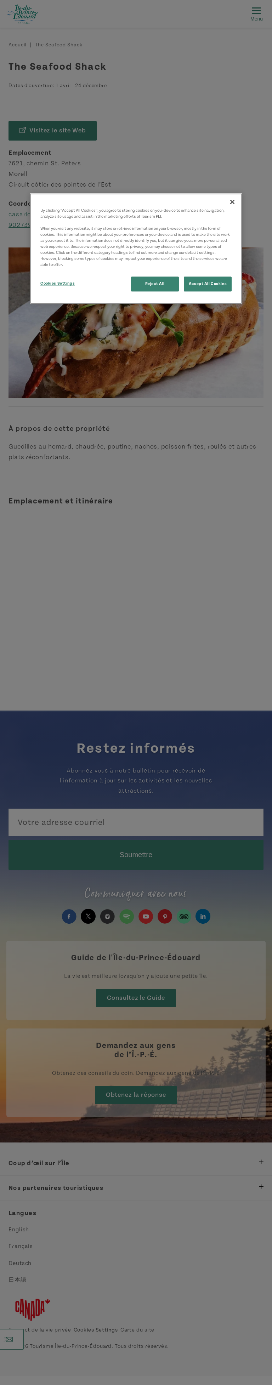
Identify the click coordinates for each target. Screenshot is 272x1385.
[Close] (232, 202)
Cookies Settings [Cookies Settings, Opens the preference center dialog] (57, 283)
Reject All (155, 284)
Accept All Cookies (208, 284)
